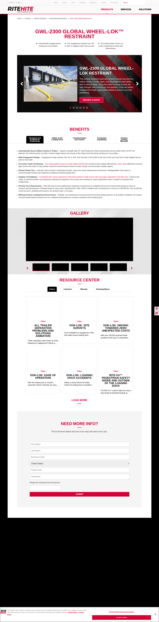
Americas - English (16, 2)
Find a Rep (114, 2)
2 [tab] (74, 107)
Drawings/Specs (103, 289)
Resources (93, 2)
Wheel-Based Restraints (58, 18)
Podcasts (82, 2)
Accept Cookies (121, 617)
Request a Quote (91, 100)
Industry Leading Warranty (124, 139)
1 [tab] (70, 107)
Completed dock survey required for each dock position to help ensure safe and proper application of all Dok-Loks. (84, 177)
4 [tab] (80, 107)
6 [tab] (87, 107)
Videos (52, 289)
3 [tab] (77, 107)
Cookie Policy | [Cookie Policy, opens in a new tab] (73, 612)
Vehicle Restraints (40, 18)
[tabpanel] (79, 85)
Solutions (145, 9)
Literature (68, 289)
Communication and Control (79, 138)
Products (107, 9)
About (56, 2)
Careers (103, 2)
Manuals (83, 289)
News (73, 2)
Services (126, 9)
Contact (64, 2)
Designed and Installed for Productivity (35, 139)
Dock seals (122, 164)
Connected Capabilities (102, 138)
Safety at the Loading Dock (57, 138)
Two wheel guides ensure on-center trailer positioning (66, 164)
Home (19, 18)
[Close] (155, 614)
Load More (79, 400)
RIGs (95, 84)
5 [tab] (83, 107)
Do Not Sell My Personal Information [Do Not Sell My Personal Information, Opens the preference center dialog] (121, 612)
